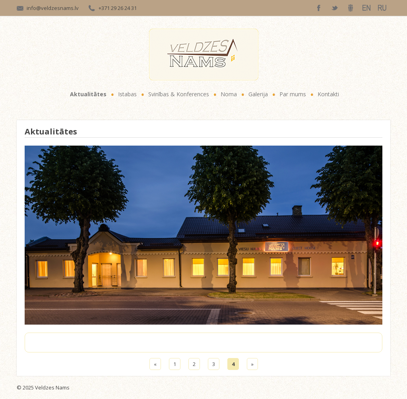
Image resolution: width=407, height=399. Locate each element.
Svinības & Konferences (178, 94)
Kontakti (328, 94)
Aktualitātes (88, 94)
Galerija (258, 94)
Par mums (292, 94)
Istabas (127, 94)
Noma (229, 94)
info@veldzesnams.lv (53, 8)
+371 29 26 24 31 (118, 8)
